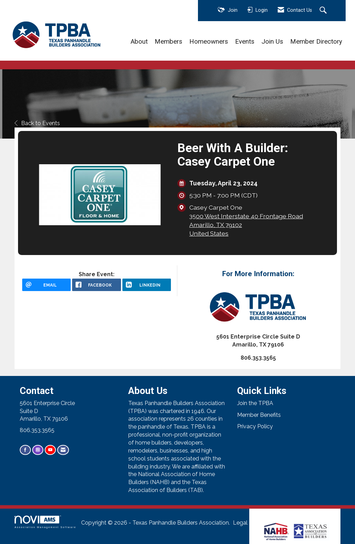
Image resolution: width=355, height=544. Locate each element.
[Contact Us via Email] (63, 450)
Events (244, 41)
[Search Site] (324, 10)
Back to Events (37, 123)
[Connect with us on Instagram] (37, 450)
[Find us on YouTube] (50, 450)
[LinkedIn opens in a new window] (146, 285)
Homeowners (208, 41)
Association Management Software (45, 522)
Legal (240, 522)
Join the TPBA (255, 403)
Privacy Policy (255, 426)
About (139, 41)
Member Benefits (259, 415)
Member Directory (316, 41)
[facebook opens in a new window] (96, 285)
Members (168, 41)
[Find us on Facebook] (25, 450)
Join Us (272, 41)
